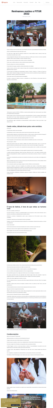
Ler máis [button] (3, 402)
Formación (31, 2)
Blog (36, 2)
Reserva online (19, 2)
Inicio (14, 2)
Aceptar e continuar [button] (15, 405)
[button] (26, 2)
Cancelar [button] (6, 405)
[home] (5, 2)
